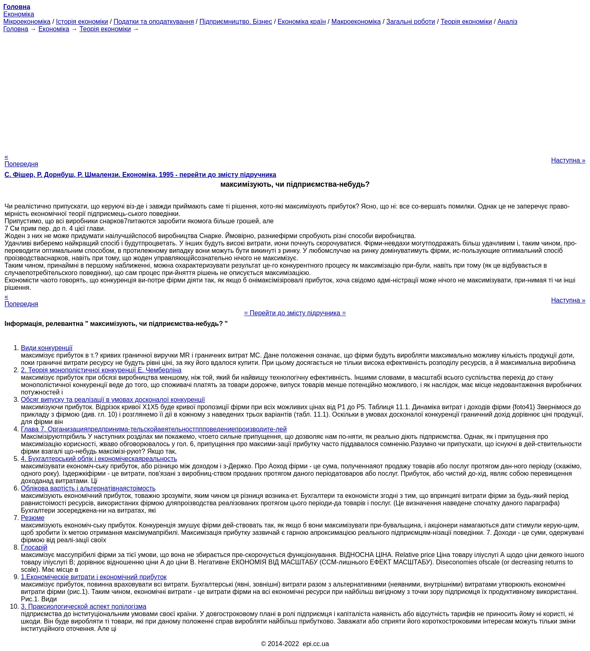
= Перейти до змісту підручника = (295, 312)
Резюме (33, 517)
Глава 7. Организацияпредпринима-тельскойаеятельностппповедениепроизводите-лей (154, 429)
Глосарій (34, 547)
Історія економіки (82, 21)
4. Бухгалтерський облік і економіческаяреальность (99, 458)
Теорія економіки (466, 21)
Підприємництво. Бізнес (236, 21)
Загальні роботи (410, 21)
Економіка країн (302, 21)
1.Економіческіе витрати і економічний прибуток (94, 576)
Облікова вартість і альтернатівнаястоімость (88, 488)
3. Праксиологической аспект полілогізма (83, 606)
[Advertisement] (295, 90)
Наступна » (568, 160)
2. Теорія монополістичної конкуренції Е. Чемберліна (101, 370)
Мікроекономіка (26, 21)
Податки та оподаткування (153, 21)
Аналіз (507, 21)
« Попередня (21, 160)
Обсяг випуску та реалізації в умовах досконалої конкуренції (113, 399)
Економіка (18, 14)
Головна (15, 28)
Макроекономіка (356, 21)
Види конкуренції (47, 347)
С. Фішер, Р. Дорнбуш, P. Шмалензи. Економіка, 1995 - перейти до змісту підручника (140, 174)
